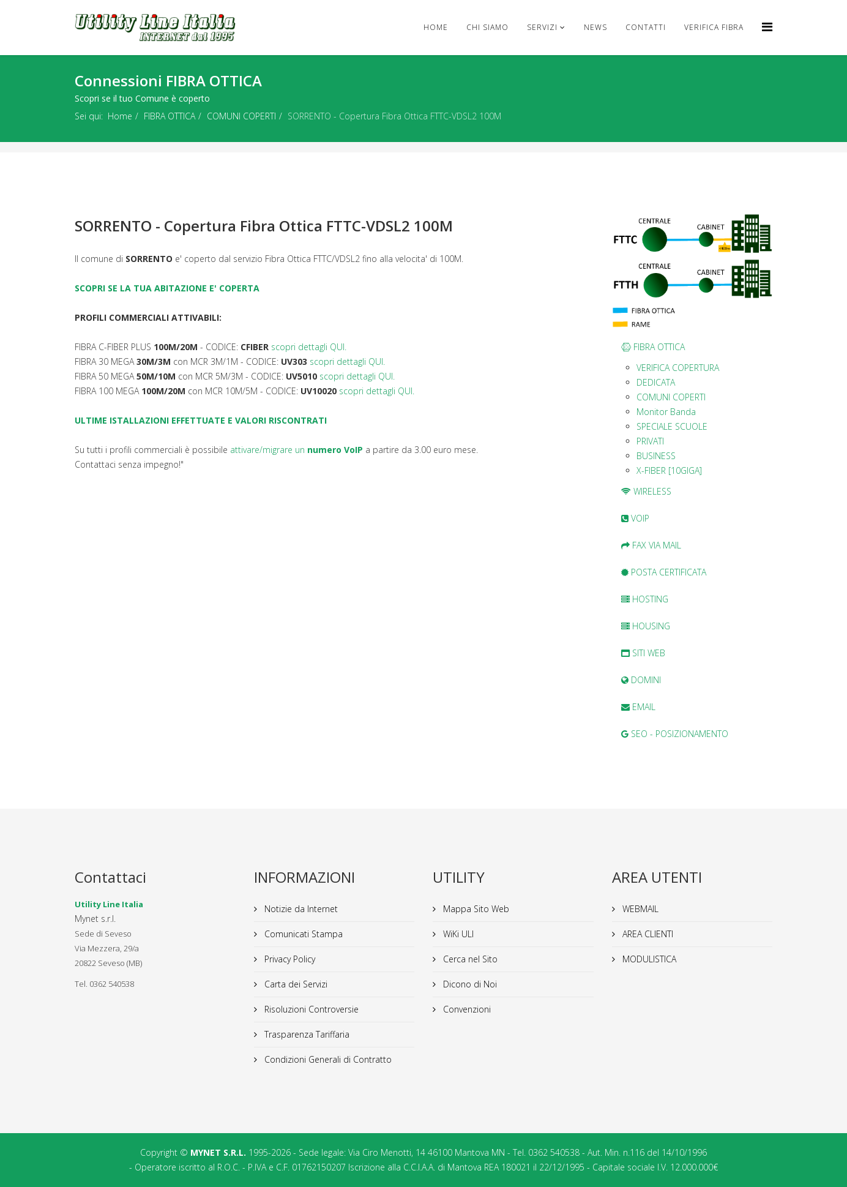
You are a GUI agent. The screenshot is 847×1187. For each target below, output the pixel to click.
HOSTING (644, 599)
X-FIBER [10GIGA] (669, 470)
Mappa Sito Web (475, 909)
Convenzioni (466, 1009)
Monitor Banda (666, 412)
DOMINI (641, 680)
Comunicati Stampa (302, 934)
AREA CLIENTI (646, 934)
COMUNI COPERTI (241, 116)
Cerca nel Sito (469, 959)
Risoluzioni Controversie (310, 1009)
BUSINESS (656, 456)
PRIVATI (650, 441)
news (595, 27)
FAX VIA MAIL (651, 545)
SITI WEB (643, 653)
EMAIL (638, 707)
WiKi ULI (457, 934)
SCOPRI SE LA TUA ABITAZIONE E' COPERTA (167, 288)
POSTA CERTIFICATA (663, 572)
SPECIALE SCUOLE (671, 426)
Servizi (542, 27)
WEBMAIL (639, 909)
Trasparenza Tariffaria (305, 1034)
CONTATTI (645, 27)
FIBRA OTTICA (169, 116)
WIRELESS (646, 491)
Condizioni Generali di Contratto (327, 1059)
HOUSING (645, 626)
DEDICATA (655, 382)
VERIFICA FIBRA (714, 27)
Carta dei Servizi (294, 984)
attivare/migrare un (296, 449)
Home (436, 27)
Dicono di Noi (469, 984)
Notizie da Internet (300, 909)
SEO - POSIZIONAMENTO (674, 734)
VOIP (635, 518)
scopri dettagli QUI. (308, 347)
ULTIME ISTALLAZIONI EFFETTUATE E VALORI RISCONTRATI (201, 420)
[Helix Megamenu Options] (767, 26)
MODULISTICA (648, 959)
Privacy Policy (288, 959)
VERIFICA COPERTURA (677, 367)
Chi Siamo (487, 27)
